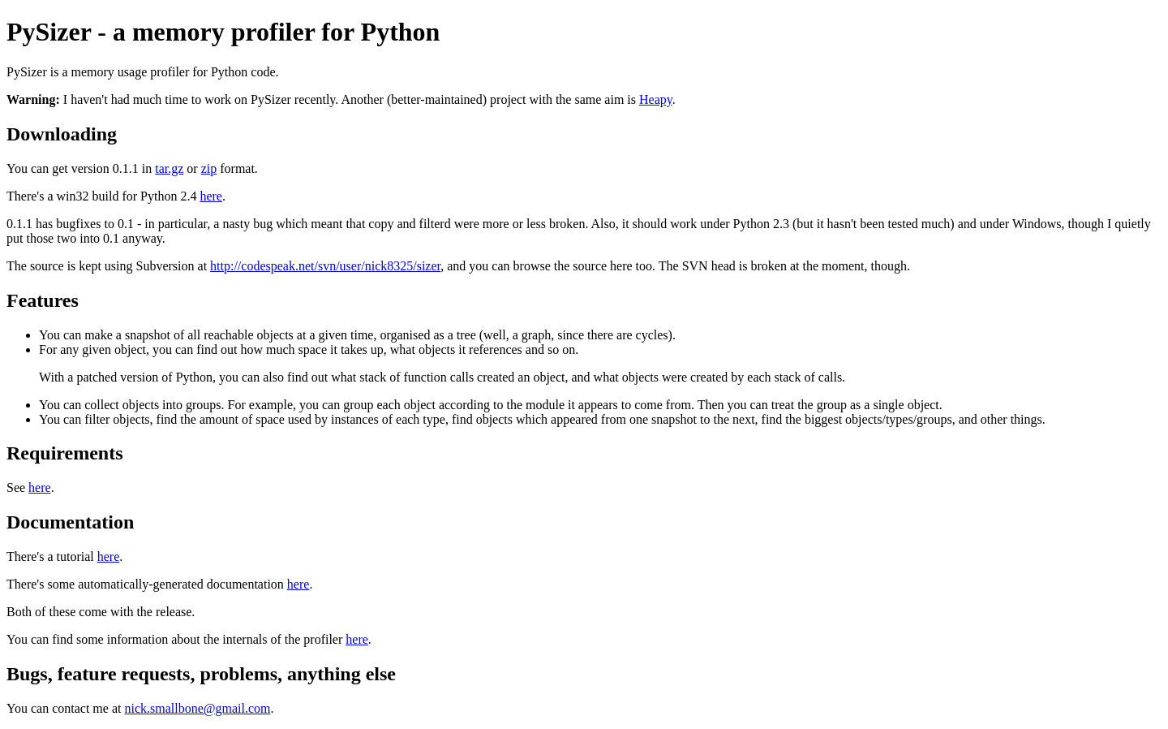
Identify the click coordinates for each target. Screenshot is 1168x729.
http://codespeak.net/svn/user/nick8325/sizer (325, 266)
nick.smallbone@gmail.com (197, 708)
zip (209, 168)
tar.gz (169, 168)
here (211, 196)
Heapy (655, 99)
